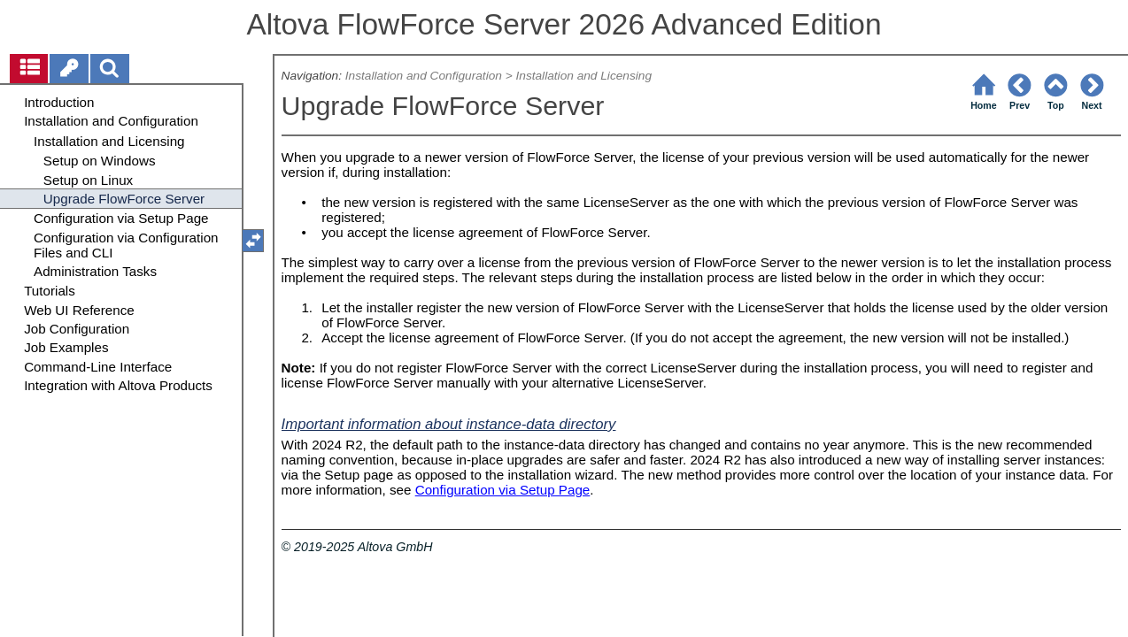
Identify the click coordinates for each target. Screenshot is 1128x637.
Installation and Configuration (423, 75)
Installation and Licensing (583, 75)
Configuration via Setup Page (503, 489)
